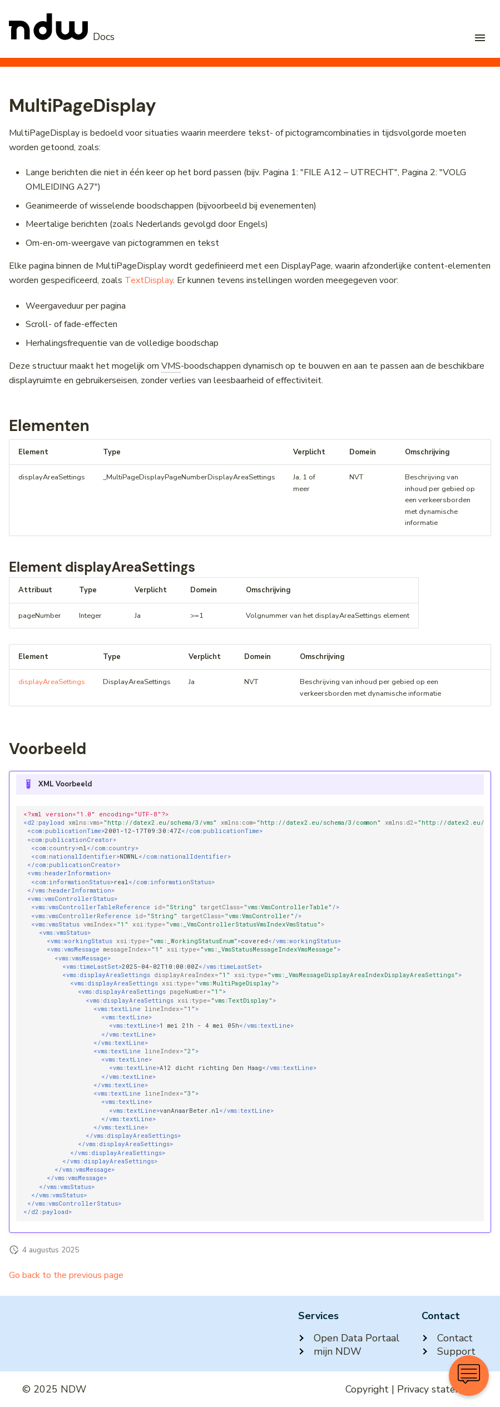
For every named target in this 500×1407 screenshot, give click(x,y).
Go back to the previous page (66, 1275)
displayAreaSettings (51, 682)
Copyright (367, 1389)
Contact (447, 1338)
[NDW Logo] (62, 36)
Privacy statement (437, 1389)
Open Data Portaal (348, 1338)
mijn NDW (330, 1351)
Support (449, 1351)
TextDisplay (149, 280)
